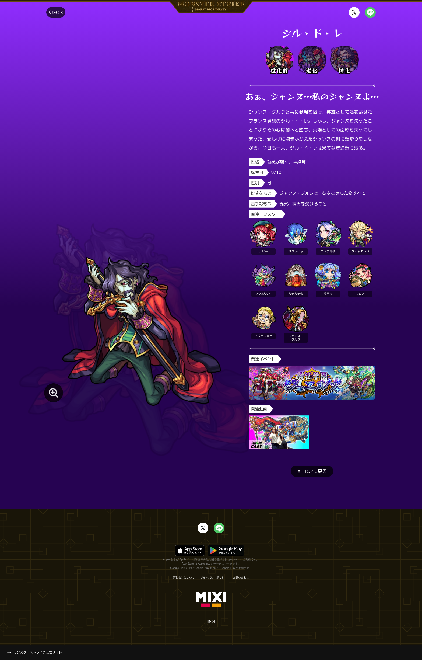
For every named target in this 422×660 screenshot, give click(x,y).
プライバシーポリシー (213, 577)
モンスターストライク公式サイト (37, 652)
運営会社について (184, 577)
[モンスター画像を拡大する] (53, 392)
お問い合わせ (241, 577)
